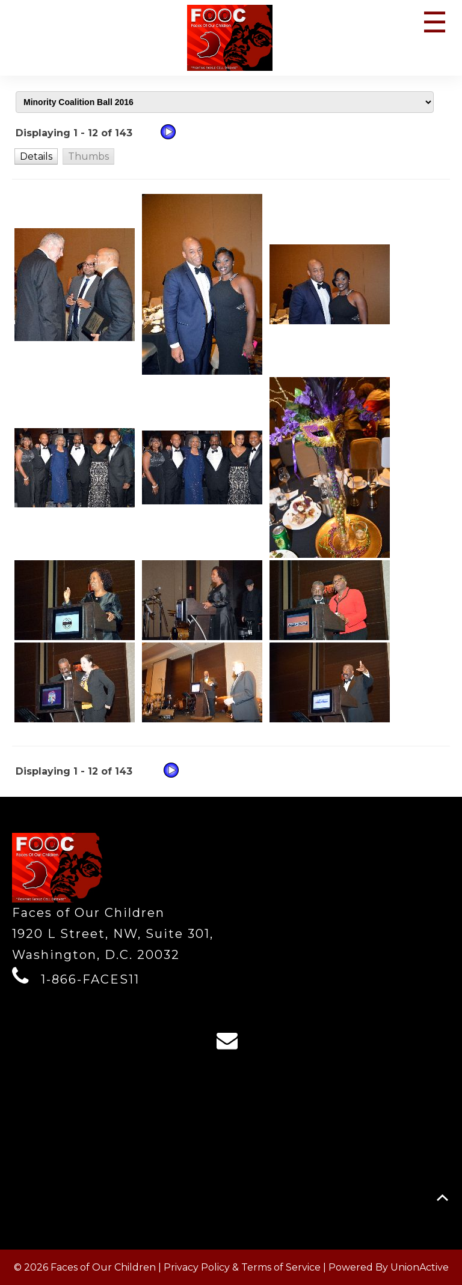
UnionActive (419, 1267)
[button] (36, 156)
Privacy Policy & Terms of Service (242, 1267)
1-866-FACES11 (90, 979)
